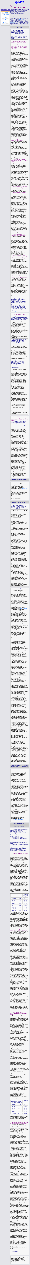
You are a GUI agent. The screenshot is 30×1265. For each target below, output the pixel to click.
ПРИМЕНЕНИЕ (5, 14)
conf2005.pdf (14, 311)
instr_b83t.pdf (23, 637)
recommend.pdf (17, 1254)
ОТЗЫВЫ (4, 21)
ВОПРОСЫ (4, 17)
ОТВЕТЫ (4, 19)
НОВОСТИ (4, 22)
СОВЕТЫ (4, 16)
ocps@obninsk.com (14, 22)
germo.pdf (24, 488)
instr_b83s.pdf (23, 608)
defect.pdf (13, 1263)
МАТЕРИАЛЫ (5, 12)
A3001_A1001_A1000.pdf (17, 819)
